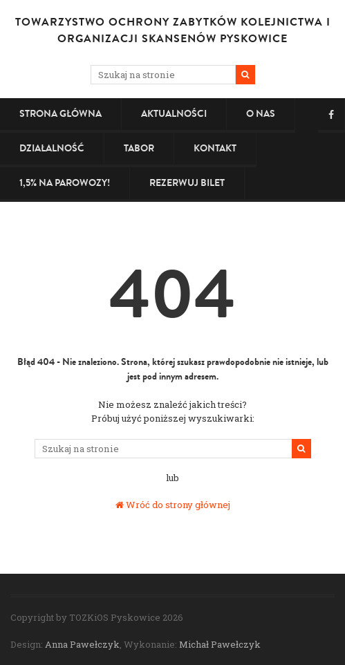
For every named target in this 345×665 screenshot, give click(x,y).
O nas (260, 113)
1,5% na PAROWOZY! (64, 183)
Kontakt (215, 148)
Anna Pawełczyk (82, 644)
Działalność (51, 148)
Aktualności (174, 113)
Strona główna (60, 113)
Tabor (139, 148)
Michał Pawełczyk (220, 644)
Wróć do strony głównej (172, 504)
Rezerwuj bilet (187, 183)
